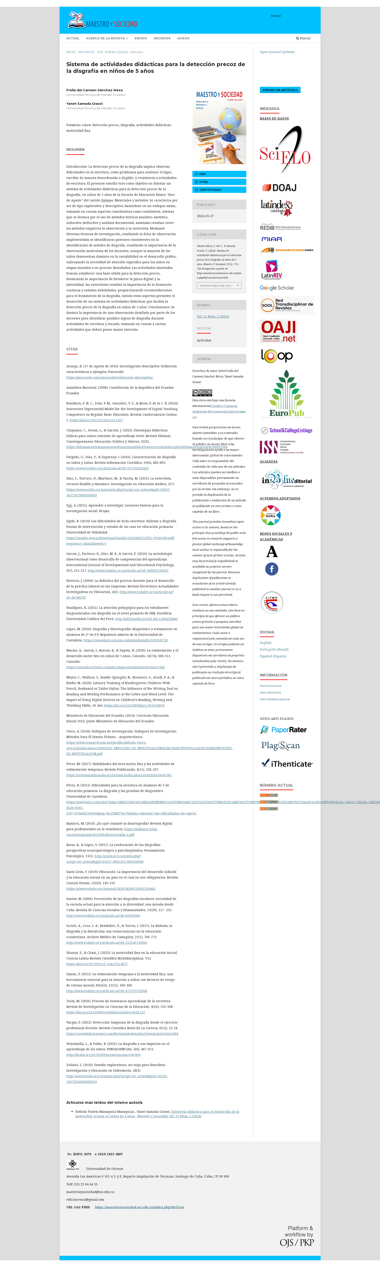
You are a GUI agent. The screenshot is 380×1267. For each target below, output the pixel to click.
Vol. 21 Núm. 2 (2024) (112, 52)
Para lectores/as (270, 686)
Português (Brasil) (274, 649)
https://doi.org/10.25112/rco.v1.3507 (96, 420)
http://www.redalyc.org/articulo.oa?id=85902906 (103, 915)
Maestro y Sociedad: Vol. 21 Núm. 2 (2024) (169, 1116)
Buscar (303, 38)
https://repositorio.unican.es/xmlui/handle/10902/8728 (125, 640)
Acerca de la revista (106, 38)
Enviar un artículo (280, 90)
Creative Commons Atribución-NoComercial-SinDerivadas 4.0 (219, 411)
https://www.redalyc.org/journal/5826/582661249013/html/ (110, 888)
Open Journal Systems (277, 52)
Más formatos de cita (215, 285)
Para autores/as (270, 692)
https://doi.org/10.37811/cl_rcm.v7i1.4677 (97, 964)
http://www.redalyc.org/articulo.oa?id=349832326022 (128, 570)
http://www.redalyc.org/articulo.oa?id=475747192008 (106, 991)
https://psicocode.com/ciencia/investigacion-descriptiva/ (109, 377)
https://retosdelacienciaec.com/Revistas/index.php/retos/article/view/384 (122, 1033)
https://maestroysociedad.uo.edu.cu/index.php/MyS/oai (139, 1207)
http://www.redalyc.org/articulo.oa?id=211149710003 (106, 942)
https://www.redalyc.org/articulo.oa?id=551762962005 (107, 468)
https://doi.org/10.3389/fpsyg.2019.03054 (134, 705)
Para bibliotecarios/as (275, 699)
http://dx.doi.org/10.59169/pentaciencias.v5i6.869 (103, 1055)
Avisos (183, 38)
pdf (202, 174)
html (203, 182)
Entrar (276, 16)
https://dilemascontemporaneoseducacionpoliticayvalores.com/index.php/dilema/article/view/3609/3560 (147, 447)
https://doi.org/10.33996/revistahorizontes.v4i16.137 (105, 1012)
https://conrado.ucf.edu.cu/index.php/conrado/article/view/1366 (115, 667)
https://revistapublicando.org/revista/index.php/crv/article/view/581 (119, 775)
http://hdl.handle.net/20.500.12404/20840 (146, 619)
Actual (72, 38)
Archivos (162, 38)
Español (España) (273, 656)
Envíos (141, 38)
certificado (210, 190)
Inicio (71, 52)
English (266, 642)
